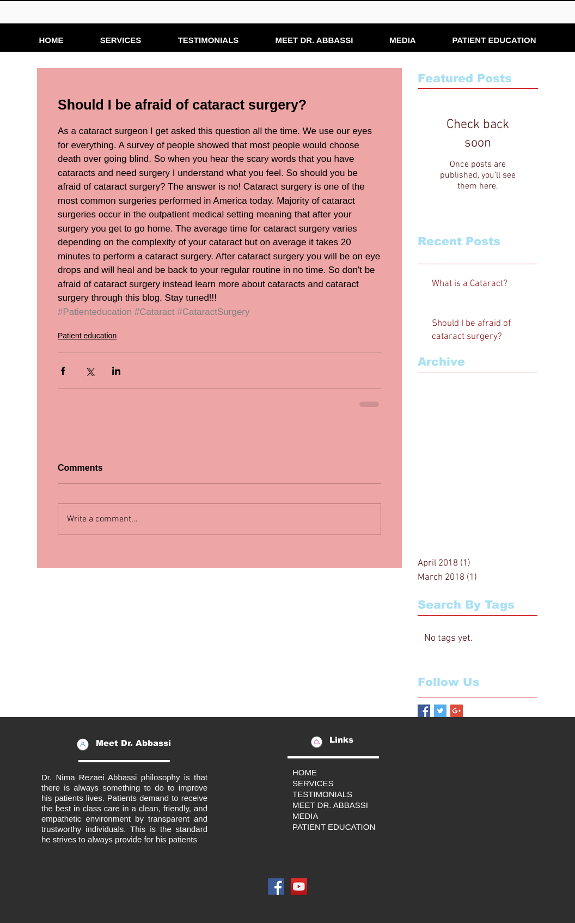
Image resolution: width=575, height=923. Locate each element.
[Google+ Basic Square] (456, 711)
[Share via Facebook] (63, 371)
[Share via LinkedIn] (116, 371)
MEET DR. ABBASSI (330, 805)
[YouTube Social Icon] (299, 886)
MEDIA (305, 816)
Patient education (87, 335)
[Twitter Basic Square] (440, 711)
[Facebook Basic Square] (424, 711)
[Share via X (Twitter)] (89, 371)
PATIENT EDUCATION (333, 826)
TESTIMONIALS (322, 794)
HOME (304, 772)
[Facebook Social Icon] (276, 886)
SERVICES (313, 783)
